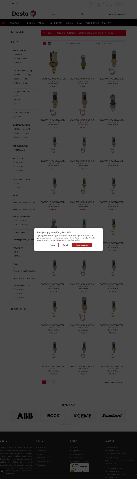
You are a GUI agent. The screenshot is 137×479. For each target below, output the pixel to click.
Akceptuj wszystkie (82, 245)
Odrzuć (65, 245)
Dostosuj (52, 245)
